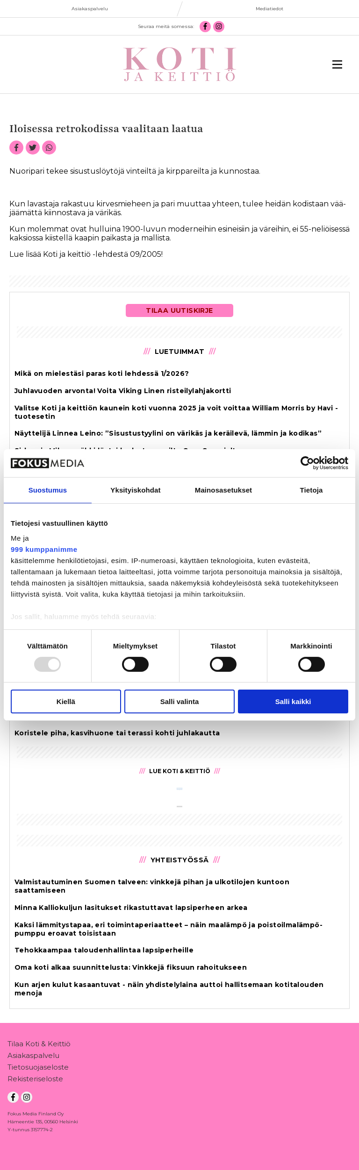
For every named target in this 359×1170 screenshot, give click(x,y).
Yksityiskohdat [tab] (135, 490)
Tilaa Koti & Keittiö (39, 1045)
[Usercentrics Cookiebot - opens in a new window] (307, 463)
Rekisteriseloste (35, 1080)
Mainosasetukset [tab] (223, 490)
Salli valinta (179, 701)
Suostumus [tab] (48, 490)
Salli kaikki (293, 701)
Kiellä (66, 701)
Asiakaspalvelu (33, 1057)
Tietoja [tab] (311, 490)
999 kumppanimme (44, 549)
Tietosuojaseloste (38, 1068)
